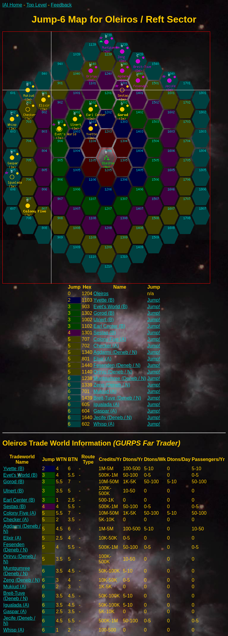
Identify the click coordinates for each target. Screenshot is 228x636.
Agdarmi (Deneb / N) (115, 352)
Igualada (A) (106, 404)
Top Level (36, 4)
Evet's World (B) (111, 306)
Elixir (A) (102, 358)
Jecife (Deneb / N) (113, 417)
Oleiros (101, 293)
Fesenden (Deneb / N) (117, 365)
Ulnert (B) (104, 319)
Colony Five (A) (110, 339)
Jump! (153, 300)
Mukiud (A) (105, 391)
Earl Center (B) (109, 326)
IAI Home (12, 4)
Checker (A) (106, 345)
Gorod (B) (104, 313)
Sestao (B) (105, 332)
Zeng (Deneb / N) (112, 384)
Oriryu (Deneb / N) (113, 371)
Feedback (61, 4)
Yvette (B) (104, 300)
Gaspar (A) (105, 411)
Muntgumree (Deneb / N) (120, 378)
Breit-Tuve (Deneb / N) (117, 397)
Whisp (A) (104, 424)
